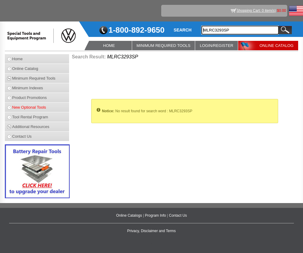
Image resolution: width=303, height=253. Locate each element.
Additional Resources (30, 126)
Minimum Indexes (27, 88)
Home (17, 59)
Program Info (156, 215)
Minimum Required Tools (33, 78)
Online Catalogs (129, 215)
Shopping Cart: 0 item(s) (256, 10)
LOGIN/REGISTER (216, 45)
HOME (109, 45)
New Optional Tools (29, 107)
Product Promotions (29, 97)
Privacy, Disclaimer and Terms (151, 231)
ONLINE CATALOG (276, 45)
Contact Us (22, 136)
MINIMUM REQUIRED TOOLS (164, 45)
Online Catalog (25, 68)
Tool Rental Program (30, 117)
